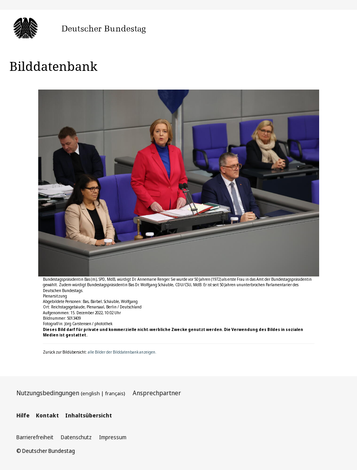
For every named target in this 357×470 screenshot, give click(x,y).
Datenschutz (76, 437)
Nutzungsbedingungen (47, 393)
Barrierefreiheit (34, 437)
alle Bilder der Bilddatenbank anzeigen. (122, 352)
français (114, 393)
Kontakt (47, 415)
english (91, 393)
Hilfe (23, 415)
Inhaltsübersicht (88, 415)
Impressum (112, 437)
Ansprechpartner (157, 393)
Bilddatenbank (53, 66)
